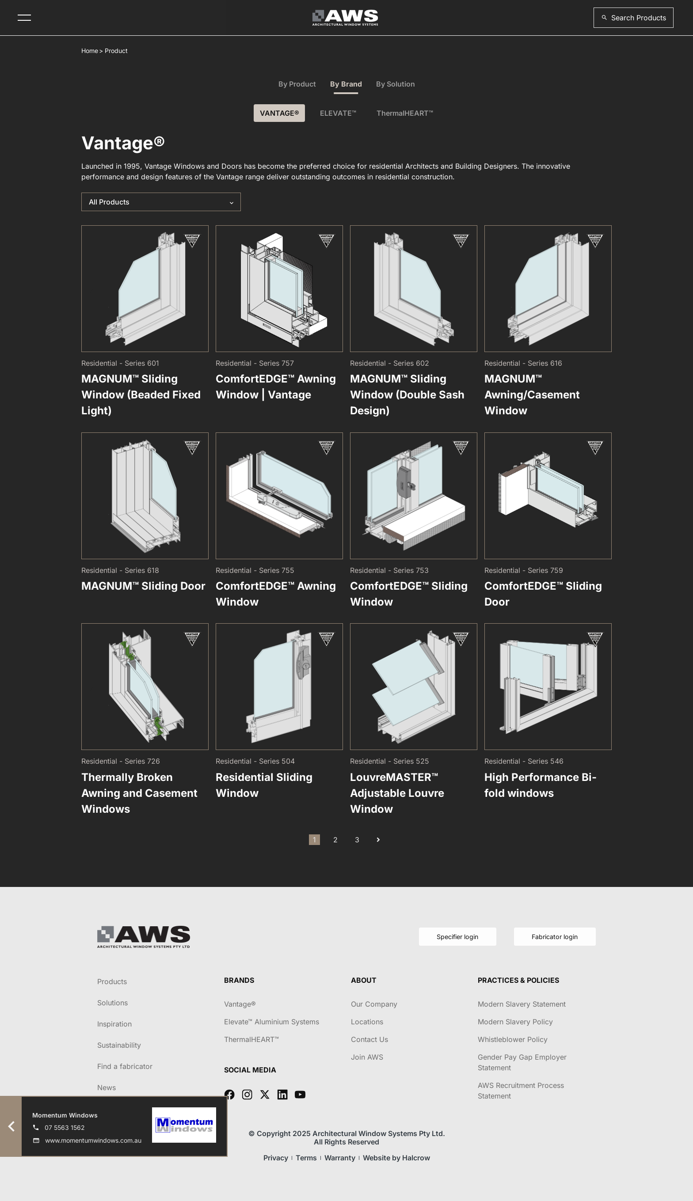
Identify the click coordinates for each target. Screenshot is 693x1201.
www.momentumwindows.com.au (93, 1140)
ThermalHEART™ (407, 113)
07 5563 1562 (65, 1127)
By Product (297, 84)
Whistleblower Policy (513, 1039)
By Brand (346, 84)
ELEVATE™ (338, 113)
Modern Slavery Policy (515, 1021)
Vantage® (240, 1004)
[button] (634, 18)
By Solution (395, 84)
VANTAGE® (277, 113)
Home (89, 50)
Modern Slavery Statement (522, 1004)
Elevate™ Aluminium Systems (271, 1021)
